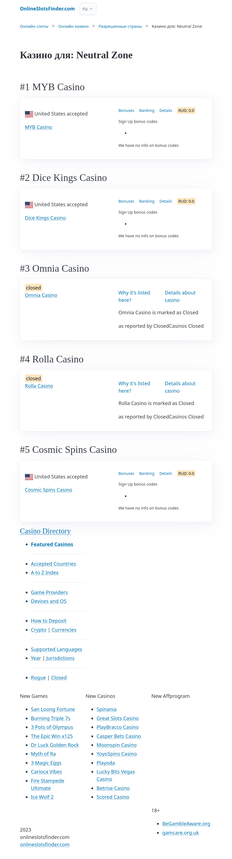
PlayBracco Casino (118, 727)
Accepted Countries (53, 563)
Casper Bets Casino (119, 736)
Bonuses (127, 110)
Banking (146, 110)
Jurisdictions (60, 658)
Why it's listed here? (134, 296)
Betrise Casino (113, 788)
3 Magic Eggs (46, 762)
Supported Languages (56, 649)
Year (36, 658)
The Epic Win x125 (52, 736)
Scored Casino (113, 797)
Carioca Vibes (46, 771)
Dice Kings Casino (45, 217)
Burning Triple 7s (51, 718)
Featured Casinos (52, 544)
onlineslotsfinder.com (45, 844)
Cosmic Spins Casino (48, 489)
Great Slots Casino (118, 718)
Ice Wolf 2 (42, 797)
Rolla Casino (39, 385)
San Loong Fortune (53, 709)
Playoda (106, 762)
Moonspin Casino (117, 745)
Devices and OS (49, 601)
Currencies (64, 629)
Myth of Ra (43, 753)
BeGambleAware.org (186, 823)
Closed (59, 677)
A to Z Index (45, 572)
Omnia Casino (41, 295)
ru (85, 8)
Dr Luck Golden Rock (55, 745)
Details (166, 110)
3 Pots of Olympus (52, 727)
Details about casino (180, 296)
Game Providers (49, 592)
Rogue (38, 677)
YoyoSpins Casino (117, 753)
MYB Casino (38, 127)
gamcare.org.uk (180, 832)
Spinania (107, 709)
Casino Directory (45, 531)
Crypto (38, 629)
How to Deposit (49, 620)
